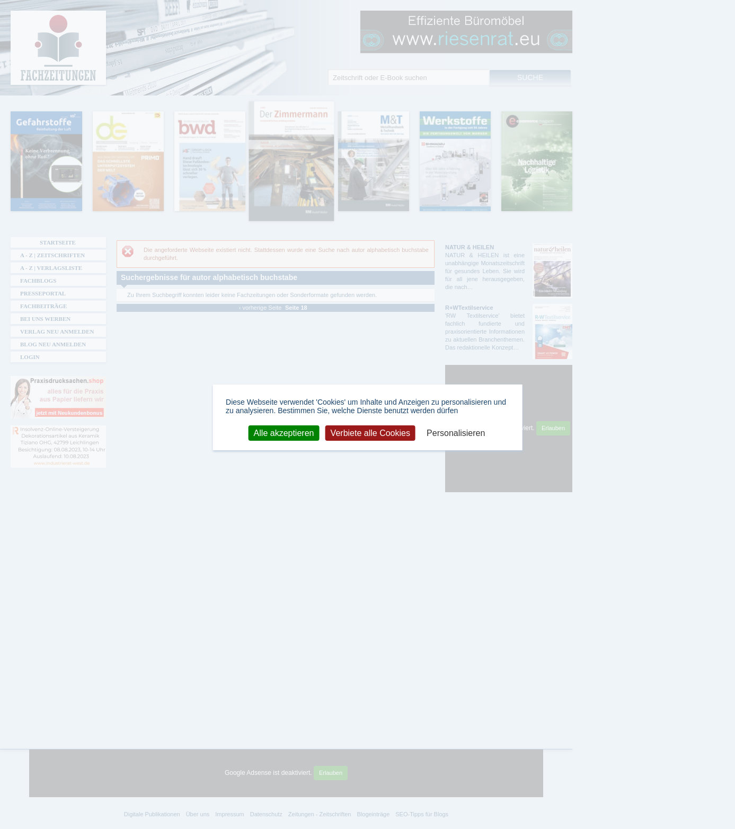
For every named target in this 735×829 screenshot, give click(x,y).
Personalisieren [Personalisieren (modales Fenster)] (456, 432)
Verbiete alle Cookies (370, 432)
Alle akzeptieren (284, 432)
